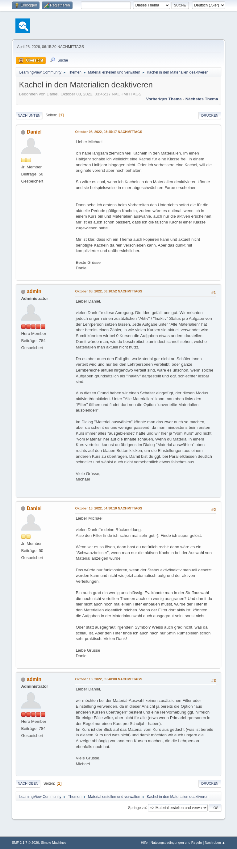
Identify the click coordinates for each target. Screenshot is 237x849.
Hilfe (144, 842)
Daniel (34, 132)
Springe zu (137, 807)
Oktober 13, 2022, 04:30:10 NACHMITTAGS (108, 508)
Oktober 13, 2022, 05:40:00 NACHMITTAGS (108, 679)
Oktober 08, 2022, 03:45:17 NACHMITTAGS (108, 132)
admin (34, 291)
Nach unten (29, 115)
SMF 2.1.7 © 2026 (25, 842)
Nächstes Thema (201, 99)
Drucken (209, 115)
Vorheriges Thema (163, 99)
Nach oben (28, 783)
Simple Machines (53, 842)
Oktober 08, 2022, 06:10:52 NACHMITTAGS (108, 291)
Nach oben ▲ (215, 842)
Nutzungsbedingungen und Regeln (176, 842)
